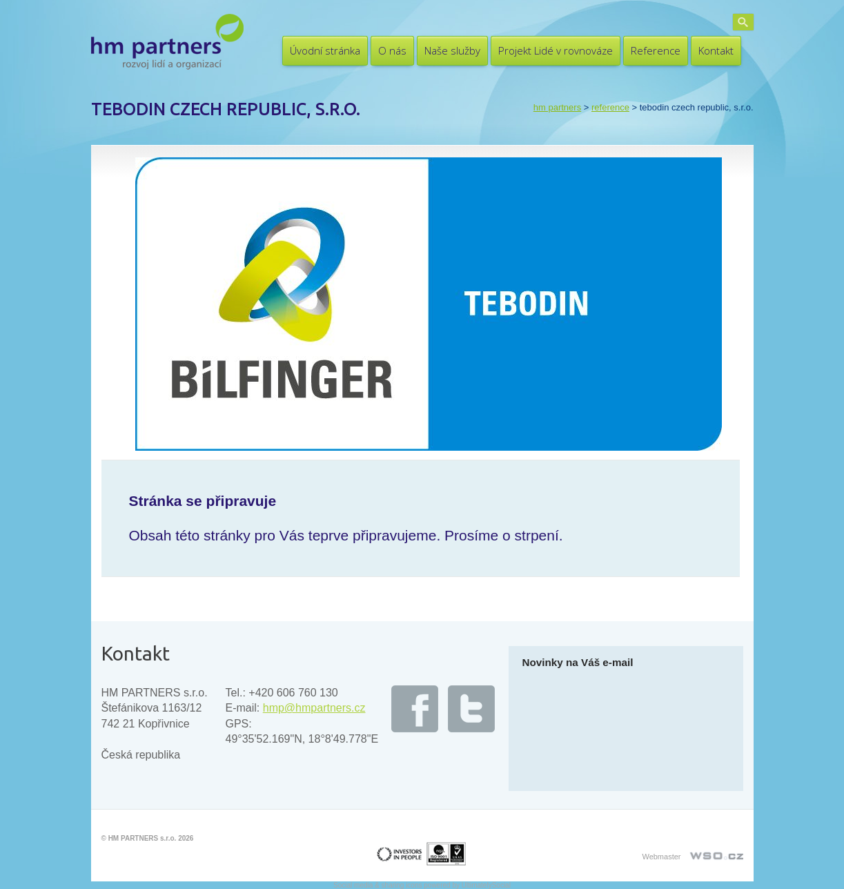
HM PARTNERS (557, 107)
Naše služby (452, 50)
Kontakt (716, 50)
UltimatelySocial (486, 885)
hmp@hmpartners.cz (314, 708)
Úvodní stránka (325, 50)
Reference (655, 50)
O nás (392, 50)
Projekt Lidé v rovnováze (555, 50)
